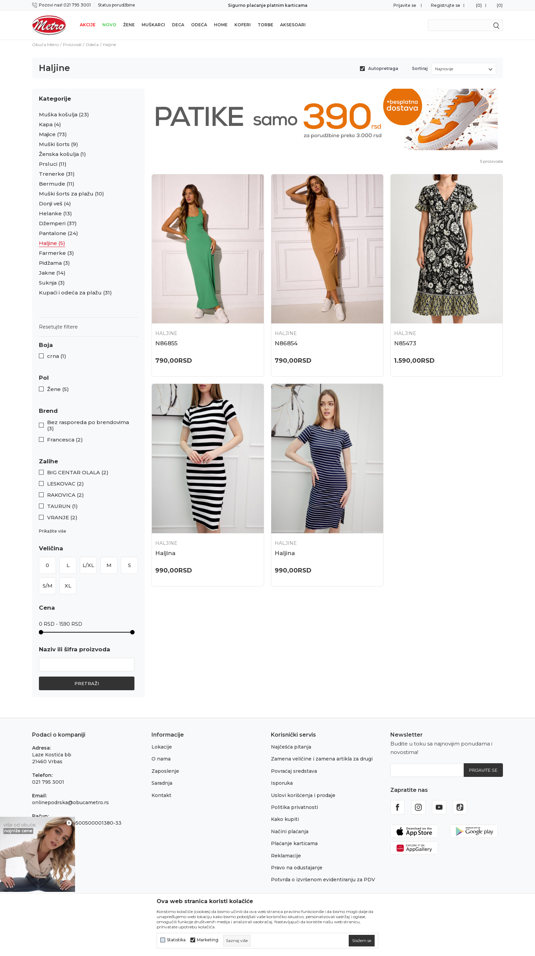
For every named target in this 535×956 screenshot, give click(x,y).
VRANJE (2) (62, 518)
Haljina (165, 553)
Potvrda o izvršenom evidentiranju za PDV (323, 880)
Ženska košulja (62, 154)
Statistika (176, 940)
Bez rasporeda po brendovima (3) (88, 425)
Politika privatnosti (294, 807)
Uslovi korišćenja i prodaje (303, 795)
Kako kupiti (285, 819)
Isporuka (282, 783)
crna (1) (56, 356)
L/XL (88, 565)
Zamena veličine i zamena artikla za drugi (322, 759)
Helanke (55, 213)
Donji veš (55, 203)
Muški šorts (58, 144)
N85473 (405, 343)
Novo (109, 24)
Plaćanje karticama (294, 843)
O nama (161, 759)
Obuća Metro (45, 44)
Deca (178, 24)
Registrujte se (445, 5)
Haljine (52, 243)
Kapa (50, 124)
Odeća (199, 24)
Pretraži (86, 683)
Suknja (52, 282)
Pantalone (58, 233)
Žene (129, 24)
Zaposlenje (165, 771)
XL (67, 585)
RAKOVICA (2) (65, 495)
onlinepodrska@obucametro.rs (70, 802)
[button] (88, 345)
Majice (53, 134)
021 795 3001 (48, 782)
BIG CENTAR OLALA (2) (78, 472)
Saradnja (161, 783)
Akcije (88, 24)
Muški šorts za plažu (71, 193)
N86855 (166, 343)
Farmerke (56, 253)
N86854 (286, 343)
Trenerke (57, 174)
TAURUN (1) (62, 506)
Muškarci (153, 24)
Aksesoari (293, 24)
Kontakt (161, 795)
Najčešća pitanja (291, 747)
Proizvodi (72, 44)
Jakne (52, 273)
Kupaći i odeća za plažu (75, 292)
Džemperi (58, 223)
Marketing (207, 940)
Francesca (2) (65, 440)
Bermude (56, 184)
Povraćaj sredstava (294, 771)
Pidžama (54, 263)
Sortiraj (420, 68)
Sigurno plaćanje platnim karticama (267, 5)
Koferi (242, 24)
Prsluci (53, 164)
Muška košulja (64, 114)
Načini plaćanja (289, 831)
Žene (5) (58, 389)
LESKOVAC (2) (65, 484)
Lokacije (161, 747)
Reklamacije (286, 856)
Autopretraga (383, 68)
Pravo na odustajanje (296, 868)
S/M (48, 585)
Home (221, 24)
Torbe (265, 24)
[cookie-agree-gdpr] (362, 940)
